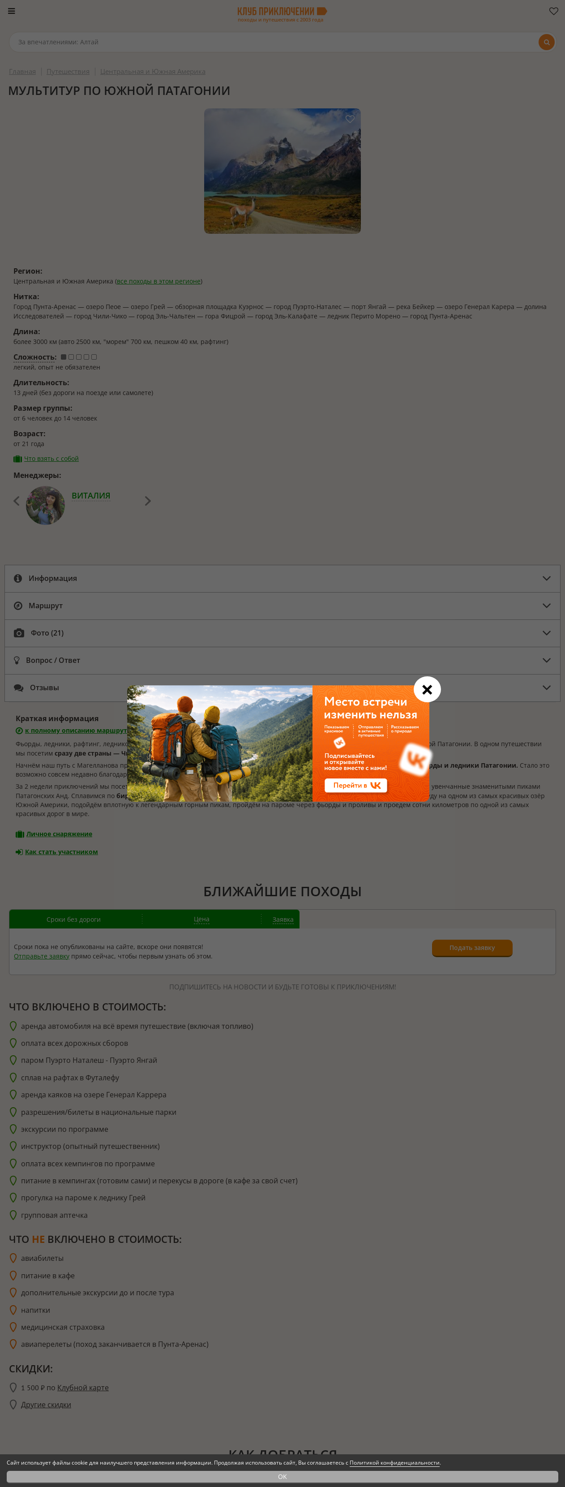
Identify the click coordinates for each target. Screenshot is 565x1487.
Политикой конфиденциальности (395, 1462)
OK (282, 1476)
